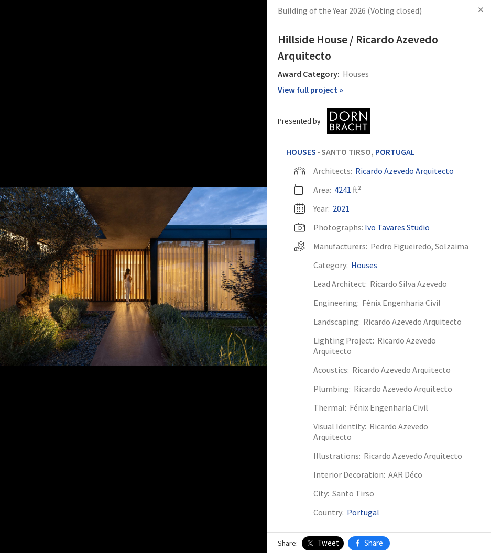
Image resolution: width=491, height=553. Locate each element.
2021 (341, 208)
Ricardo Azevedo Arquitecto (404, 170)
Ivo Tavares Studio (397, 227)
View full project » (310, 89)
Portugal (395, 152)
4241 (342, 189)
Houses (301, 152)
